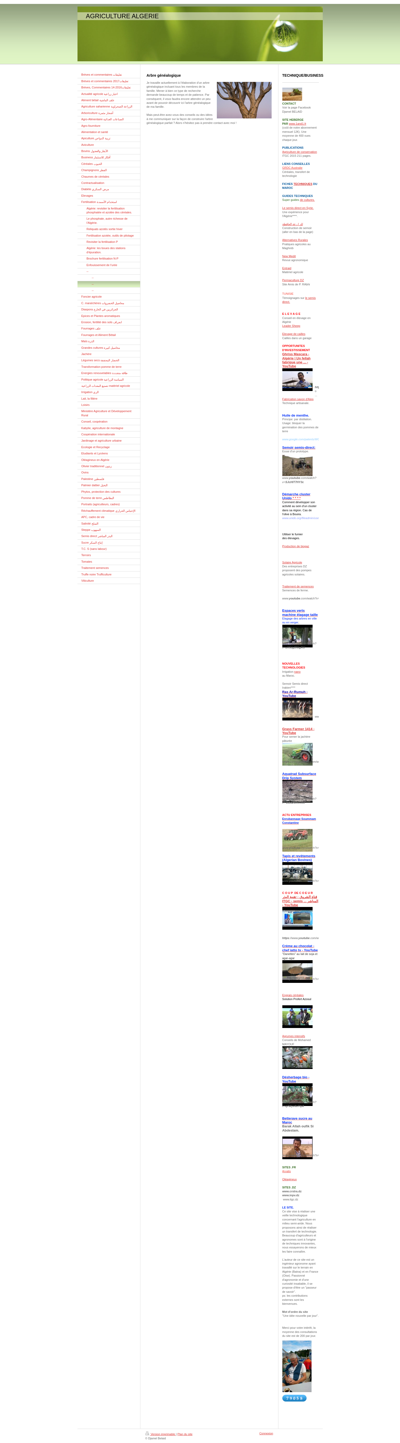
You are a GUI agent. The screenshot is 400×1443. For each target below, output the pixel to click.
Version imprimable (160, 1434)
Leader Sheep (291, 325)
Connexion (266, 1433)
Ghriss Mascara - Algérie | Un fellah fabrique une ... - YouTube (296, 360)
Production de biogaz (295, 546)
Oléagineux (289, 1179)
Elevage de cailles (294, 333)
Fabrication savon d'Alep (298, 399)
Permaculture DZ (293, 280)
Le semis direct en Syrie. (298, 207)
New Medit (289, 256)
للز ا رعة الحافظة (292, 224)
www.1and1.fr (297, 123)
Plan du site (184, 1434)
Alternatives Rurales (295, 240)
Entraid (286, 268)
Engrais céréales (293, 995)
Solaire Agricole (292, 562)
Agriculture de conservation (299, 151)
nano (297, 671)
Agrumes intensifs (293, 1036)
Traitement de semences (298, 586)
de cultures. (307, 199)
